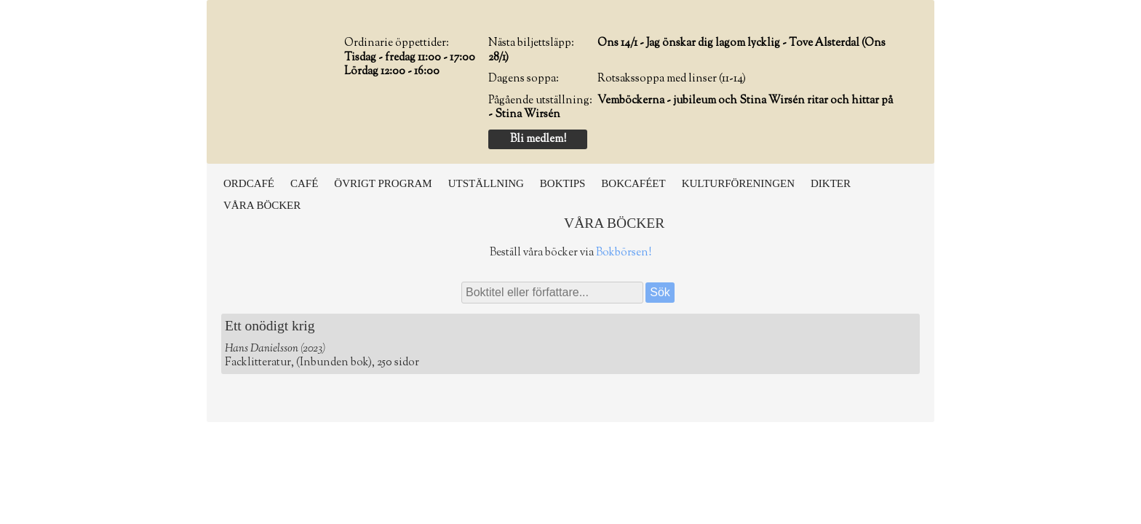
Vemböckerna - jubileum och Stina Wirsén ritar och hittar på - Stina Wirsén (690, 108)
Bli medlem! (538, 139)
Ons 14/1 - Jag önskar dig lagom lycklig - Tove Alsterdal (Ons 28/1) (687, 51)
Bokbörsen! (623, 253)
